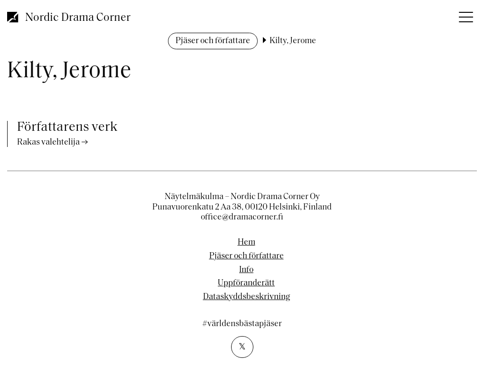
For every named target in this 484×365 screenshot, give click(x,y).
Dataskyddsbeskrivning (246, 297)
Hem (246, 242)
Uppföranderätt (246, 283)
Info (246, 270)
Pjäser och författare (213, 41)
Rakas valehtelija (48, 142)
